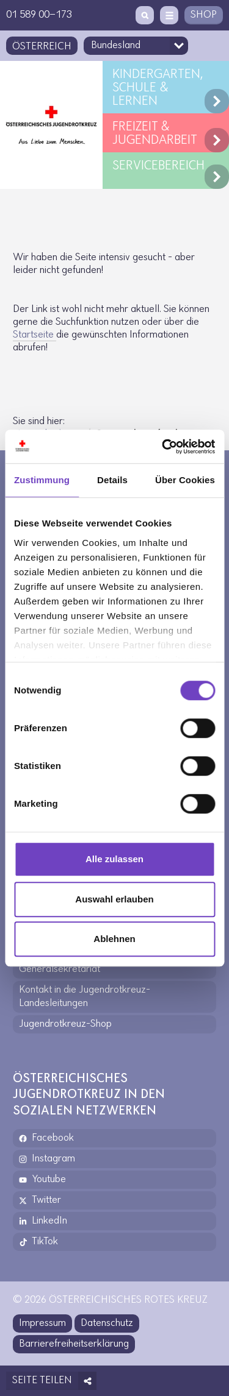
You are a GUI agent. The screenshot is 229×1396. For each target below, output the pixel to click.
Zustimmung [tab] (42, 480)
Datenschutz (107, 1323)
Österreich (41, 46)
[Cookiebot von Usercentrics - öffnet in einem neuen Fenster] (163, 447)
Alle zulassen (114, 859)
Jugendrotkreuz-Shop (65, 1024)
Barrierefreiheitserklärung (74, 1344)
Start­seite (34, 335)
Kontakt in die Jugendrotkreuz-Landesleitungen (84, 996)
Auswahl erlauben (114, 899)
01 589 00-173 (39, 15)
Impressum (42, 1323)
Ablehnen (114, 939)
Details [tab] (112, 480)
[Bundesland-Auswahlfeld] (136, 46)
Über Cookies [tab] (185, 480)
